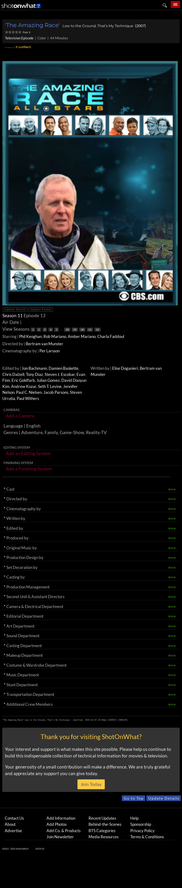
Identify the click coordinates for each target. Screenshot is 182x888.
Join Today (91, 784)
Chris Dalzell (13, 374)
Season (13, 315)
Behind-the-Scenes (105, 824)
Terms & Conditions (147, 836)
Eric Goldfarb (23, 380)
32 (97, 329)
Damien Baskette (63, 368)
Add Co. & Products (63, 830)
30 (82, 329)
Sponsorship (140, 824)
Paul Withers (28, 398)
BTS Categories (102, 830)
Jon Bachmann (34, 368)
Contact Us (14, 818)
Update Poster (41, 309)
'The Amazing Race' (32, 25)
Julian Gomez (48, 380)
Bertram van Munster (44, 343)
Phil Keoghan (30, 336)
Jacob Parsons (55, 392)
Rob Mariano (54, 336)
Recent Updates (102, 818)
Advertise (13, 830)
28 (67, 329)
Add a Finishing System (29, 468)
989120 (122, 720)
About (10, 824)
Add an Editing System (28, 453)
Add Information (61, 818)
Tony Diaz (34, 374)
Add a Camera (20, 415)
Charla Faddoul (110, 336)
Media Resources (104, 836)
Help (134, 818)
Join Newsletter (60, 836)
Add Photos (57, 824)
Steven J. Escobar (60, 374)
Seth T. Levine (50, 386)
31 (90, 329)
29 (74, 329)
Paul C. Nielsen (29, 392)
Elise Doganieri (125, 368)
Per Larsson (49, 350)
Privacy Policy (142, 830)
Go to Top (134, 798)
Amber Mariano (82, 336)
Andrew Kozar (23, 386)
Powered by (18, 47)
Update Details (15, 309)
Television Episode (19, 38)
